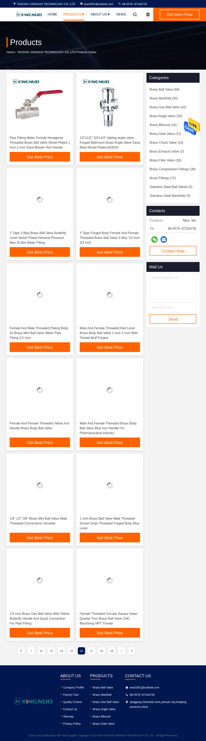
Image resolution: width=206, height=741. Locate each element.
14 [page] (61, 650)
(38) (173, 169)
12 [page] (41, 650)
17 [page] (91, 650)
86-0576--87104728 (132, 4)
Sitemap (68, 716)
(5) (171, 187)
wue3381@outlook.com (96, 4)
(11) (165, 133)
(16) (163, 125)
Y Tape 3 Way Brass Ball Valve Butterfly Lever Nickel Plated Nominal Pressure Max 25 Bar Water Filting (38, 237)
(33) (166, 116)
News (121, 14)
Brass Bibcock (102, 716)
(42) (168, 107)
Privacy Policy (72, 723)
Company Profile (73, 687)
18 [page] (101, 650)
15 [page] (71, 650)
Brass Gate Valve (104, 723)
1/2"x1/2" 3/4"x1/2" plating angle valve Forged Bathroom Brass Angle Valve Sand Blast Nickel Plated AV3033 (110, 142)
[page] (21, 650)
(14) (166, 142)
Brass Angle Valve (104, 709)
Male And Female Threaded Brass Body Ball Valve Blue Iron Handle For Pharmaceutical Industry (108, 428)
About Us (100, 14)
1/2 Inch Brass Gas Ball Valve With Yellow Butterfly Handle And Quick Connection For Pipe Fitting (39, 618)
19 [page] (111, 650)
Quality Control (72, 702)
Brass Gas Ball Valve (106, 702)
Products (74, 14)
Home (52, 14)
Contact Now (173, 251)
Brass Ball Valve (103, 687)
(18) (165, 160)
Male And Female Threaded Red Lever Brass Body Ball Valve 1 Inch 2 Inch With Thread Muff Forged (109, 333)
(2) (167, 151)
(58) (164, 89)
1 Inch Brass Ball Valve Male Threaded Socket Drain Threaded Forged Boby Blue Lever (109, 523)
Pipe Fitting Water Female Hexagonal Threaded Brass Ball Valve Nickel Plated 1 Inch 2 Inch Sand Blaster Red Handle (40, 142)
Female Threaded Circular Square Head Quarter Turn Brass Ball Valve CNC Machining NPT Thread (108, 618)
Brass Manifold (102, 694)
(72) (163, 178)
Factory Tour (71, 694)
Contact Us (70, 709)
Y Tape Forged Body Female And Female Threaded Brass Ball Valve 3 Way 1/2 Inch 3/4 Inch (110, 237)
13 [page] (51, 650)
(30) (164, 98)
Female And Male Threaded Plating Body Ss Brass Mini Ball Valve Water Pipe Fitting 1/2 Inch (39, 333)
